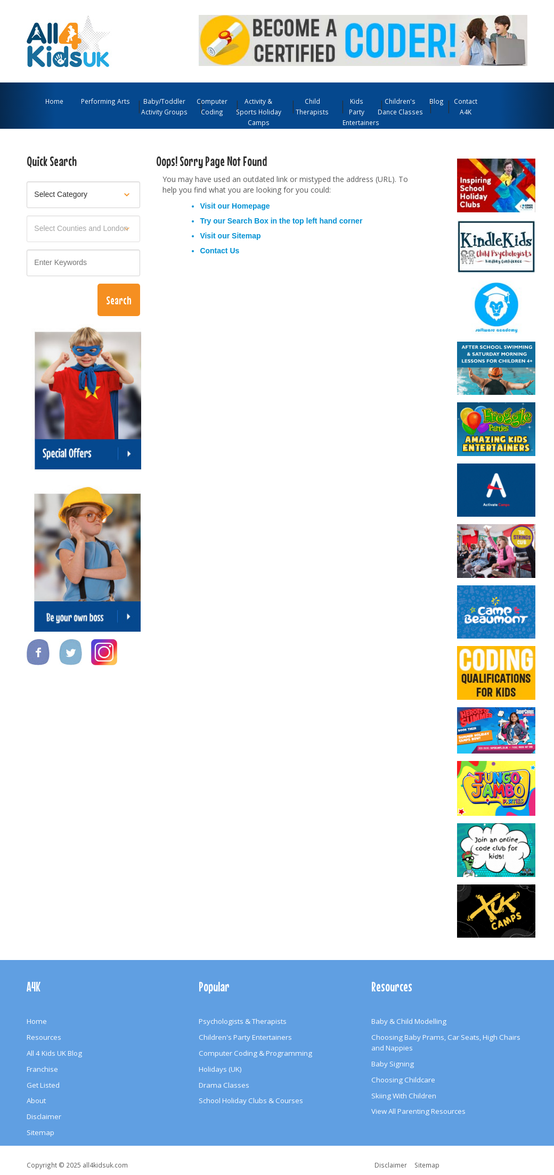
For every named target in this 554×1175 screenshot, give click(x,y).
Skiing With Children (403, 1095)
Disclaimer (44, 1116)
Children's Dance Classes (400, 106)
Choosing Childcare (403, 1080)
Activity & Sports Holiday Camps (258, 112)
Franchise (42, 1069)
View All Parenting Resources (418, 1111)
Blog (436, 101)
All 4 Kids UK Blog (54, 1053)
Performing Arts (105, 101)
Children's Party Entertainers (245, 1037)
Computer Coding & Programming (255, 1053)
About (36, 1100)
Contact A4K (465, 106)
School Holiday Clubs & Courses (251, 1100)
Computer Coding (212, 106)
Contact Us (219, 250)
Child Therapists (312, 106)
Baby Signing (392, 1064)
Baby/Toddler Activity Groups (164, 106)
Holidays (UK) (220, 1069)
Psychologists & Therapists (243, 1021)
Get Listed (43, 1085)
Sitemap (246, 235)
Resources (44, 1037)
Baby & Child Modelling (408, 1021)
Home (54, 101)
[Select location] (83, 229)
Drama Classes (224, 1085)
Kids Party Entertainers (358, 112)
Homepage (251, 206)
